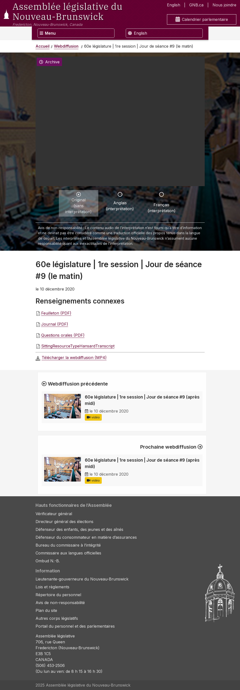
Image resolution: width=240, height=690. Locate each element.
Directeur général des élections (64, 521)
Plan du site (46, 610)
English (173, 4)
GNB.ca (196, 4)
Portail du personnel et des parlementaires (75, 626)
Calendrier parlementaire (202, 19)
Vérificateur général (54, 513)
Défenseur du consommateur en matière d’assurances (86, 537)
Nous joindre (224, 4)
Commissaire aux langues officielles (68, 553)
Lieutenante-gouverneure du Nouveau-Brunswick (82, 579)
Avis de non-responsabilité (60, 602)
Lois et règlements (52, 586)
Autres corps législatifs (57, 618)
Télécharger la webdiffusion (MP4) (74, 357)
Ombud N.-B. (48, 560)
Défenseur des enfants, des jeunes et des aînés (79, 529)
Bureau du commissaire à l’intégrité (68, 545)
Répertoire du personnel (58, 594)
